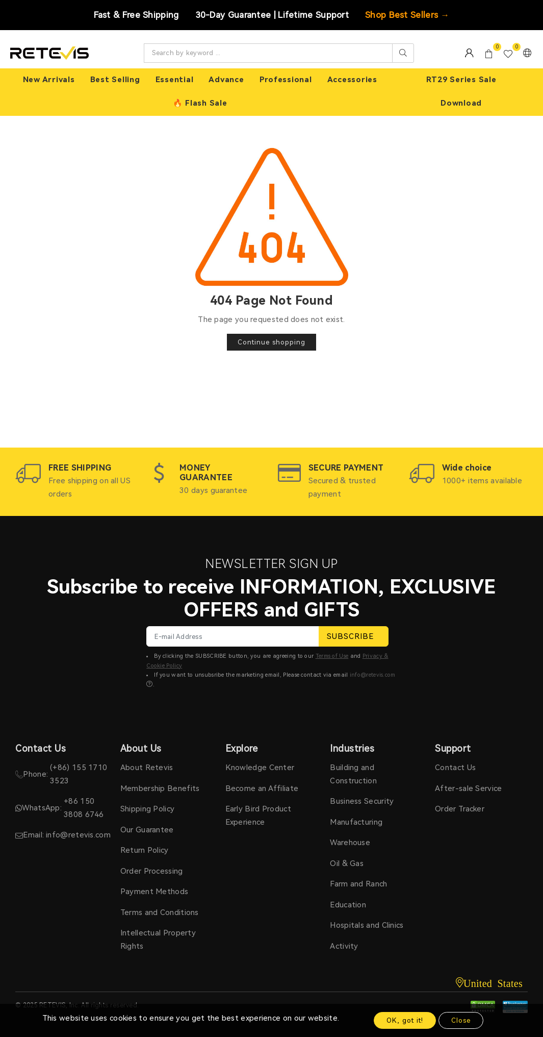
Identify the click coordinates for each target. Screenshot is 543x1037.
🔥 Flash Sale (200, 103)
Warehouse (350, 842)
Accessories (352, 79)
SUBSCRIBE (353, 636)
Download (461, 103)
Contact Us (455, 767)
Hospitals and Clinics (366, 925)
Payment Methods (154, 891)
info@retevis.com (373, 675)
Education (348, 904)
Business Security (362, 801)
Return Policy (144, 850)
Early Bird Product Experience (258, 815)
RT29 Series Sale (461, 79)
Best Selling (115, 79)
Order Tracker (459, 808)
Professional (286, 79)
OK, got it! (404, 1020)
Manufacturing (356, 822)
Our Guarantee (147, 829)
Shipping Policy (147, 808)
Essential (175, 79)
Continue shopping (271, 342)
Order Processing (151, 871)
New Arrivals (49, 79)
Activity (344, 946)
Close (461, 1020)
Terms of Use (332, 656)
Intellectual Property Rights (158, 939)
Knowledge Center (260, 767)
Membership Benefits (160, 788)
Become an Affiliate (262, 788)
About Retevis (146, 767)
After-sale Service (468, 788)
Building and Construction (353, 774)
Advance (226, 79)
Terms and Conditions (159, 912)
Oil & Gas (347, 863)
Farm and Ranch (358, 883)
